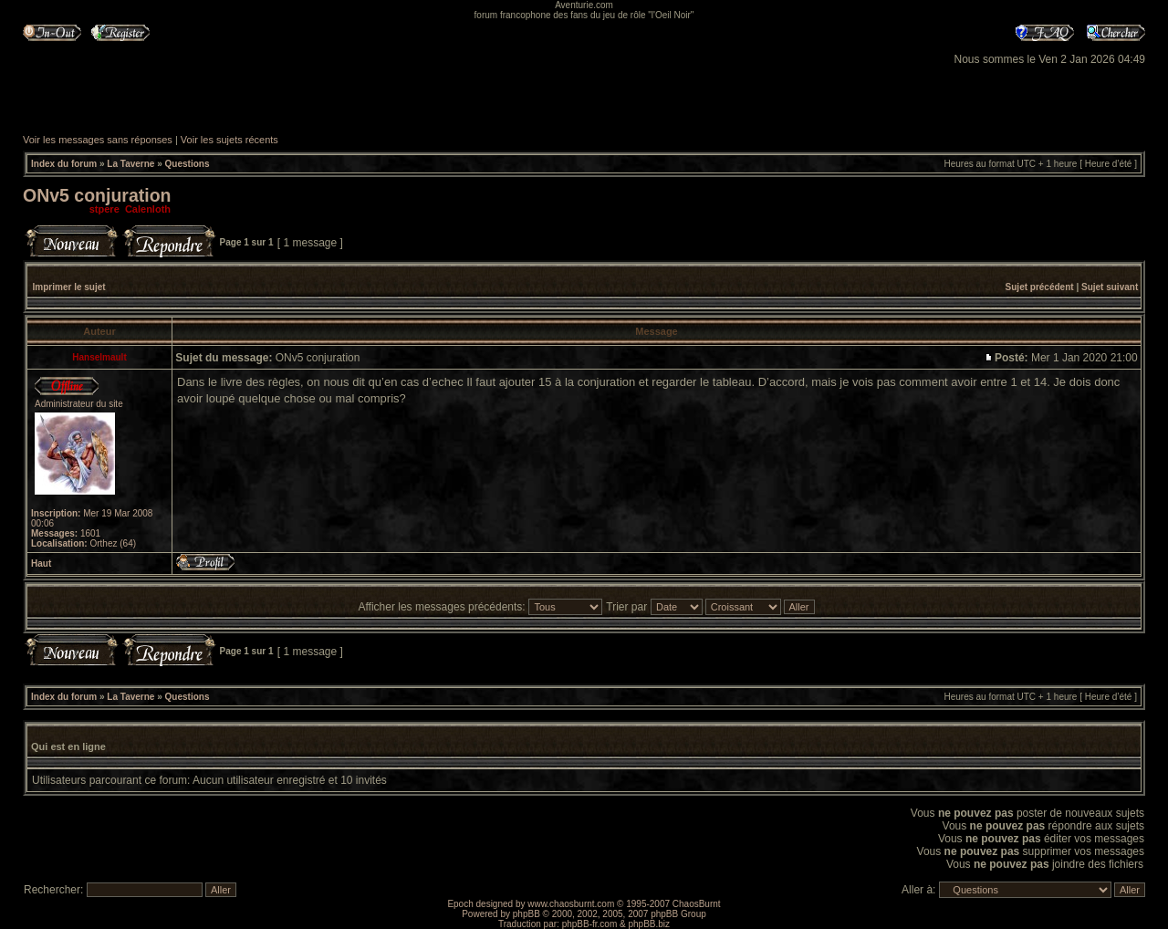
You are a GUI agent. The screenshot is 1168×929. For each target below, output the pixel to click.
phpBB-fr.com (590, 924)
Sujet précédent (1040, 287)
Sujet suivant (1109, 287)
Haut (41, 563)
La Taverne (130, 164)
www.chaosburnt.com (570, 904)
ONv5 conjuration (97, 195)
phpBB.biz (649, 924)
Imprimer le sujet (69, 287)
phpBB (526, 914)
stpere (104, 209)
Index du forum (64, 164)
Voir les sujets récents (229, 139)
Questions (187, 164)
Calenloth (148, 209)
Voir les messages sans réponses (97, 139)
